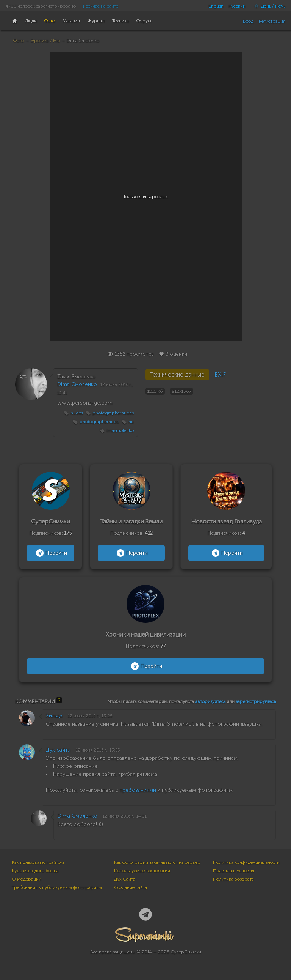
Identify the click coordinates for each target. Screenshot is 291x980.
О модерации (26, 879)
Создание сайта (130, 887)
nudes (76, 413)
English (216, 6)
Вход (248, 21)
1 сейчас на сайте (100, 6)
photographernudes (113, 413)
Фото (18, 40)
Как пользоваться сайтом (38, 862)
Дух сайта (58, 750)
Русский (237, 6)
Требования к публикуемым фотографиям (57, 887)
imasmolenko (120, 430)
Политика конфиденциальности (246, 862)
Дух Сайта (124, 879)
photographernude (99, 421)
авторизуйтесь (210, 701)
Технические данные (177, 374)
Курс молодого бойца (35, 870)
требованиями (138, 790)
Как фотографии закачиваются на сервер (157, 862)
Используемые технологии (142, 870)
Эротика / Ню (45, 40)
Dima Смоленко (77, 384)
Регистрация (272, 21)
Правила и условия (233, 870)
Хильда (54, 715)
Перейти (50, 553)
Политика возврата (233, 879)
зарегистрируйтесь (256, 701)
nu (131, 421)
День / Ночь (267, 6)
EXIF (220, 374)
